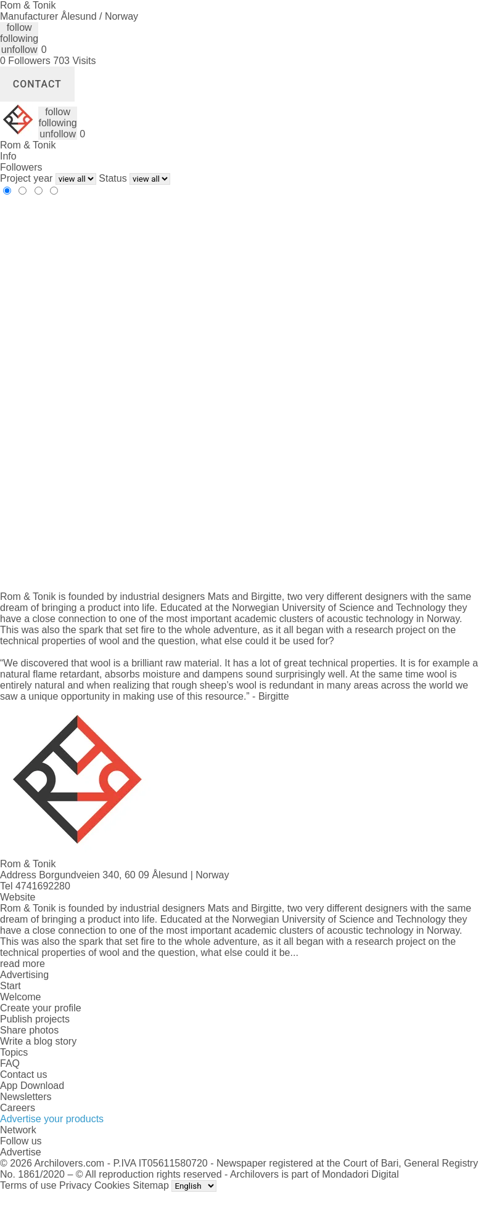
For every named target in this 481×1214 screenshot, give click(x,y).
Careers (17, 1108)
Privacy (75, 1185)
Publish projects (35, 1019)
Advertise (20, 1152)
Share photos (29, 1030)
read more (22, 963)
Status (112, 178)
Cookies (112, 1185)
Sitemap (151, 1185)
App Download (32, 1085)
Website (18, 897)
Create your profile (40, 1008)
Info (8, 156)
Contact (37, 84)
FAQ (10, 1063)
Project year (26, 178)
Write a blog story (38, 1041)
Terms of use (28, 1185)
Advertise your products (52, 1119)
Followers (21, 167)
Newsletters (26, 1096)
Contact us (23, 1074)
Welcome (20, 997)
